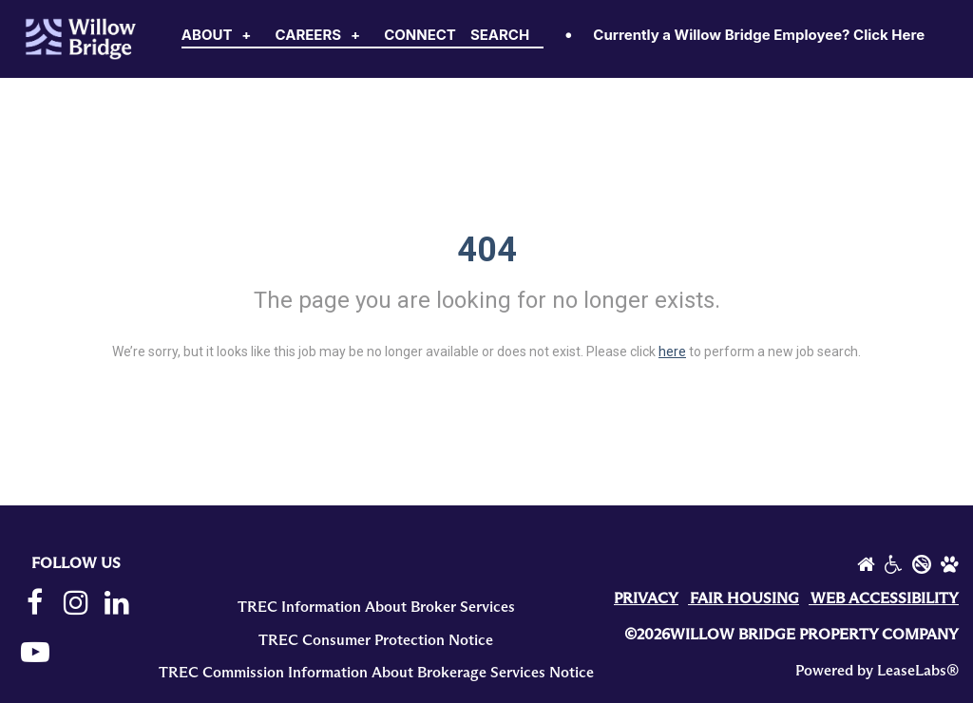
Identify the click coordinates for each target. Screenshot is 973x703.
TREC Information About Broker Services (376, 607)
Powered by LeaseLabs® (877, 670)
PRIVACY (646, 598)
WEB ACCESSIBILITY (885, 598)
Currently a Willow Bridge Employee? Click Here (759, 35)
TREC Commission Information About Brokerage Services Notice (376, 672)
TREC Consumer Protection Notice (375, 640)
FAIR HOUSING (744, 598)
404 (487, 250)
